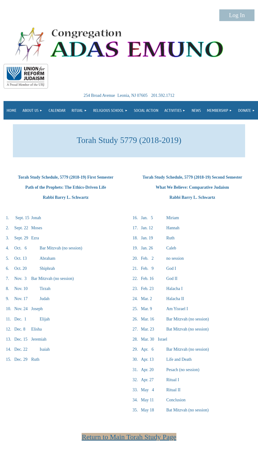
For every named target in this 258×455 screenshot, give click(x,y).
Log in (236, 15)
